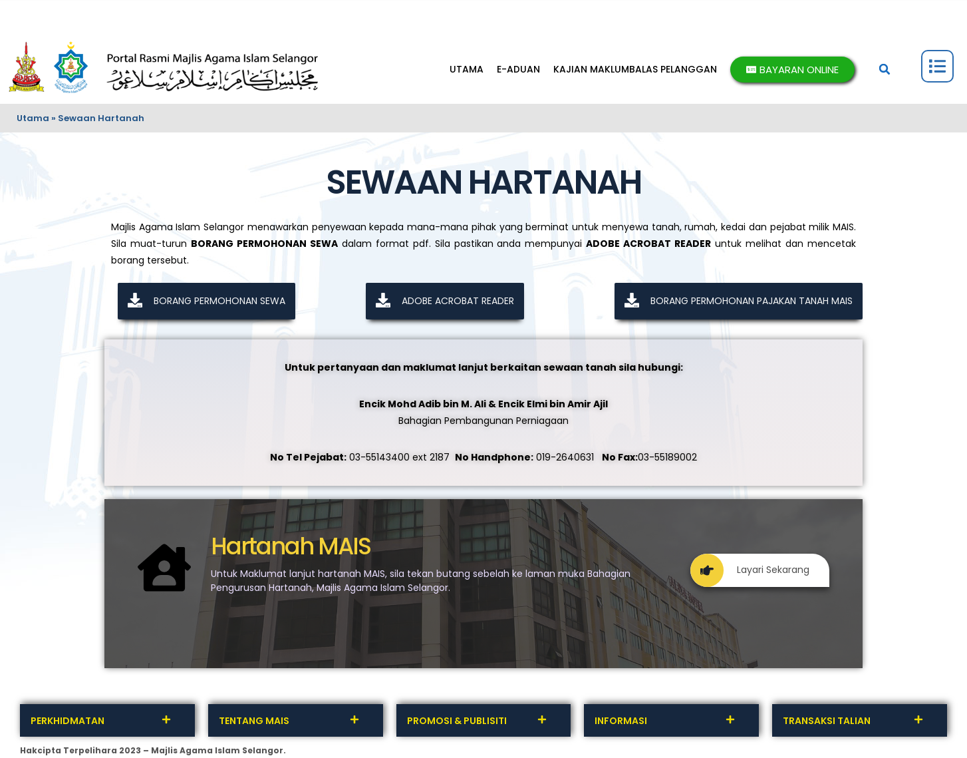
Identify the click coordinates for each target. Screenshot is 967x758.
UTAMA (467, 69)
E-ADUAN (518, 69)
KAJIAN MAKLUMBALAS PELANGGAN (635, 69)
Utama (33, 118)
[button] (885, 69)
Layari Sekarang (749, 570)
